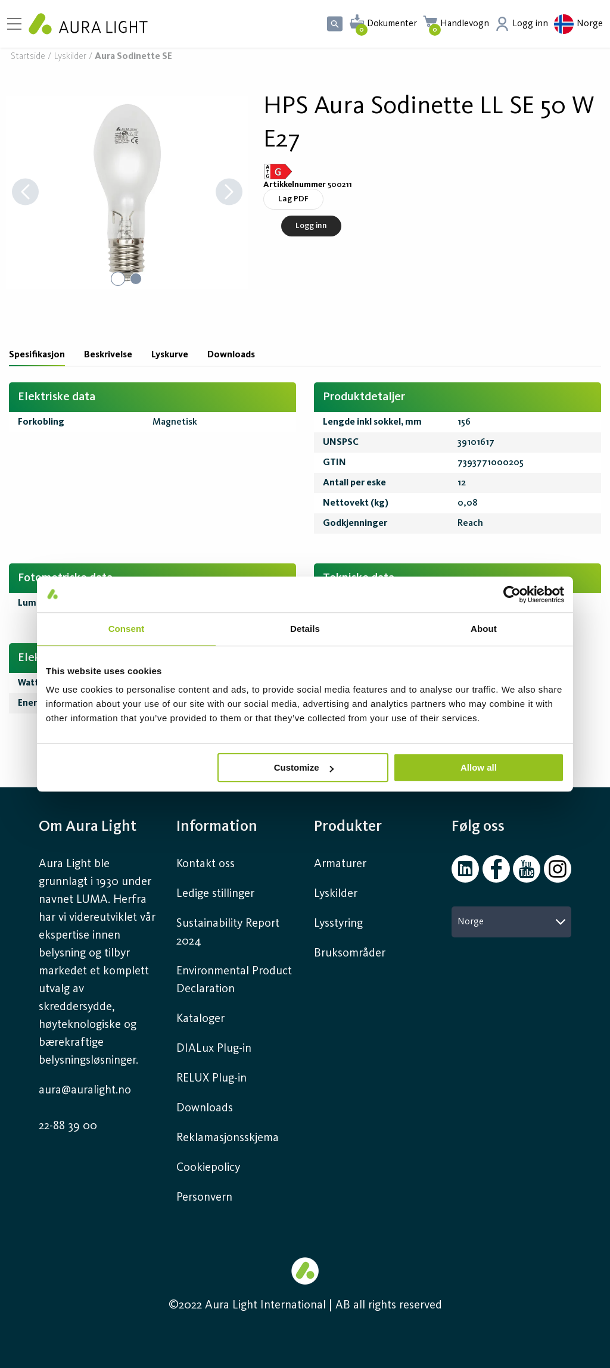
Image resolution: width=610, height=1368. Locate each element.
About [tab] (484, 629)
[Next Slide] (229, 192)
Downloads (231, 355)
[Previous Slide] (25, 192)
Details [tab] (305, 629)
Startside (28, 57)
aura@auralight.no (85, 1090)
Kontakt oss (205, 864)
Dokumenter (392, 24)
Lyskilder (70, 57)
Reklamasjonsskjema (227, 1138)
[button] (127, 192)
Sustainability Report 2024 (227, 933)
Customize (304, 767)
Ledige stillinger (215, 894)
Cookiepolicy (208, 1168)
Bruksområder (349, 953)
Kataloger (200, 1019)
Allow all (478, 767)
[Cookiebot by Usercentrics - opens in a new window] (512, 594)
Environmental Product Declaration (234, 980)
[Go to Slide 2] (136, 279)
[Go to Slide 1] (118, 279)
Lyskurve (169, 355)
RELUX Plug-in (211, 1079)
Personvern (204, 1198)
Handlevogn (464, 24)
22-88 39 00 (68, 1126)
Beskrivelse (108, 355)
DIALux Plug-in (213, 1049)
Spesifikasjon (37, 355)
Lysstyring (338, 924)
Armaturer (340, 864)
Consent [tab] (126, 629)
